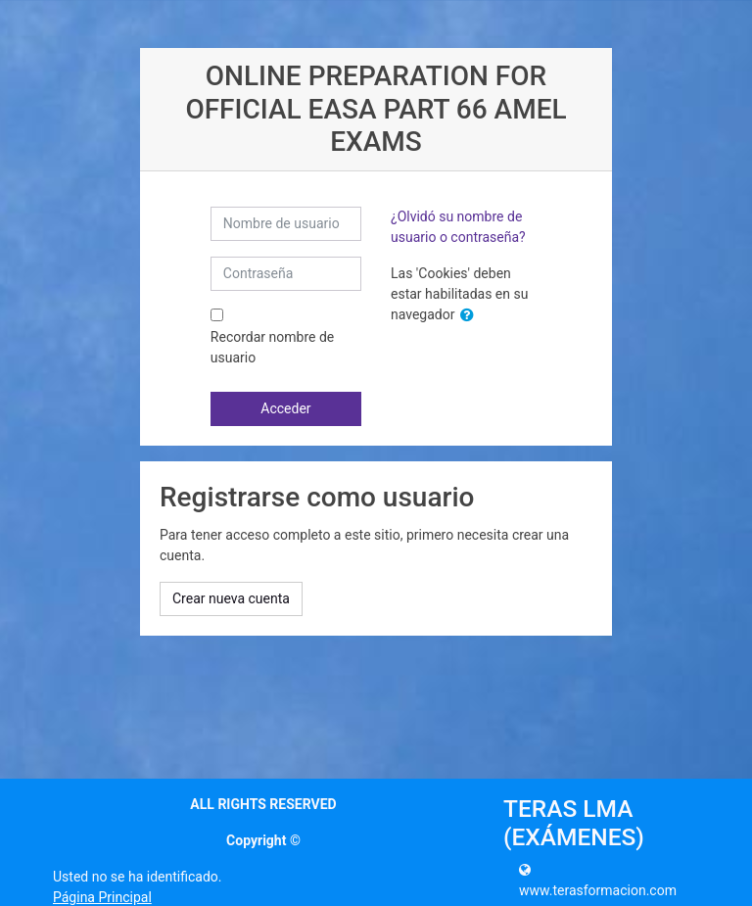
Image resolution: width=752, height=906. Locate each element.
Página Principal (102, 897)
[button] (471, 316)
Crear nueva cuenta (231, 598)
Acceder (285, 408)
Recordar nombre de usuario (272, 347)
